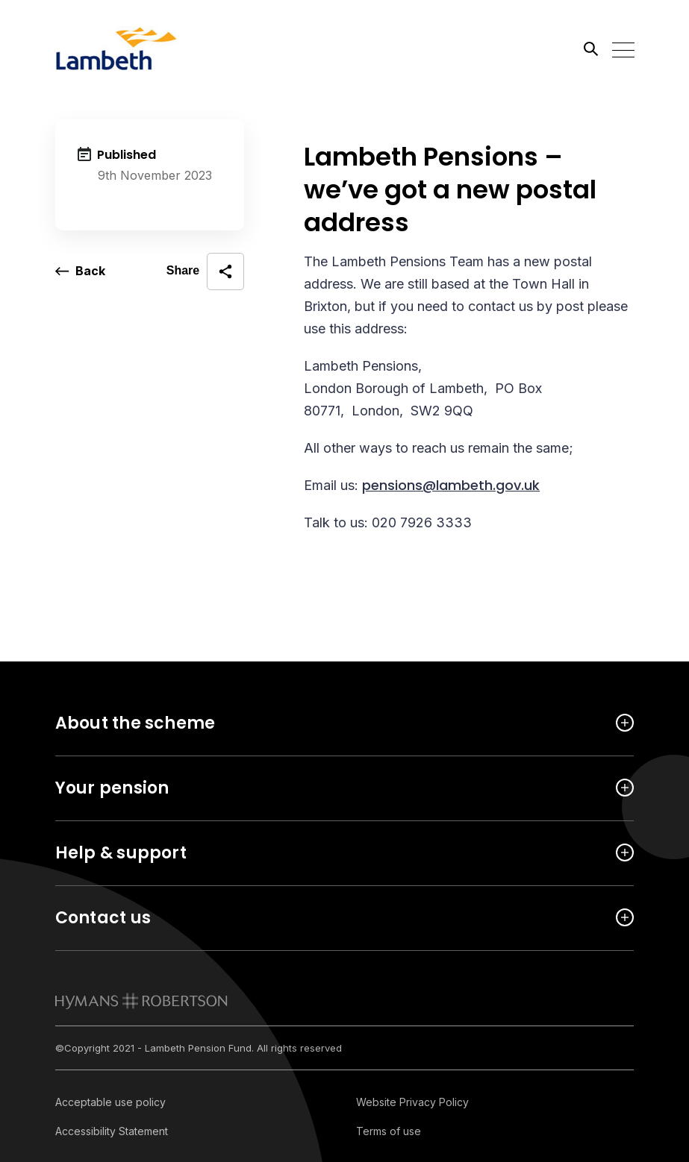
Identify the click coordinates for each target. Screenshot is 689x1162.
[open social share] (205, 271)
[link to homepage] (141, 1001)
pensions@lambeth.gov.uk (451, 485)
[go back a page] (80, 271)
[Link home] (122, 48)
